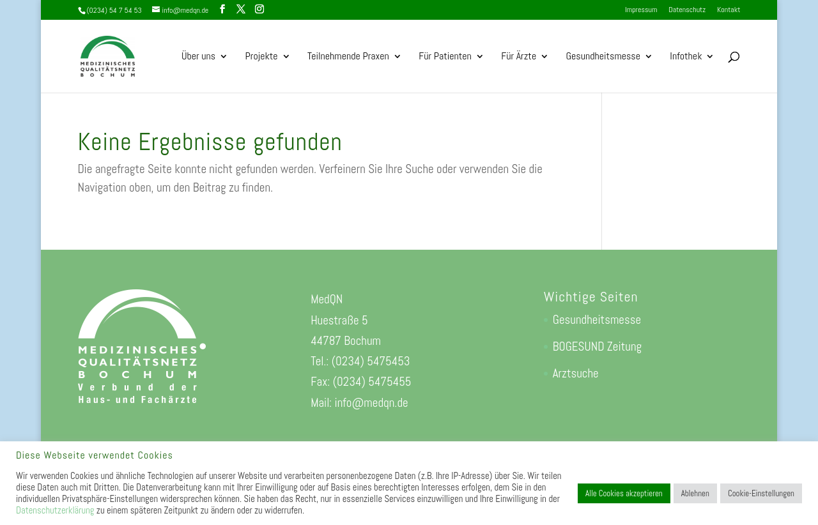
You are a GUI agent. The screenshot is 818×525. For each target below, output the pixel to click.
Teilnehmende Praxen (348, 57)
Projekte (261, 57)
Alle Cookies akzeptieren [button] (624, 493)
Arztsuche (576, 373)
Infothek (686, 57)
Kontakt (728, 10)
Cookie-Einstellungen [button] (761, 493)
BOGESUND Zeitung (597, 346)
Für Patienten (445, 57)
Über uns (198, 57)
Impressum (641, 10)
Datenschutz (687, 10)
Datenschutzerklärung (55, 510)
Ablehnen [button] (695, 493)
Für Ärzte (518, 57)
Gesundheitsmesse (603, 57)
